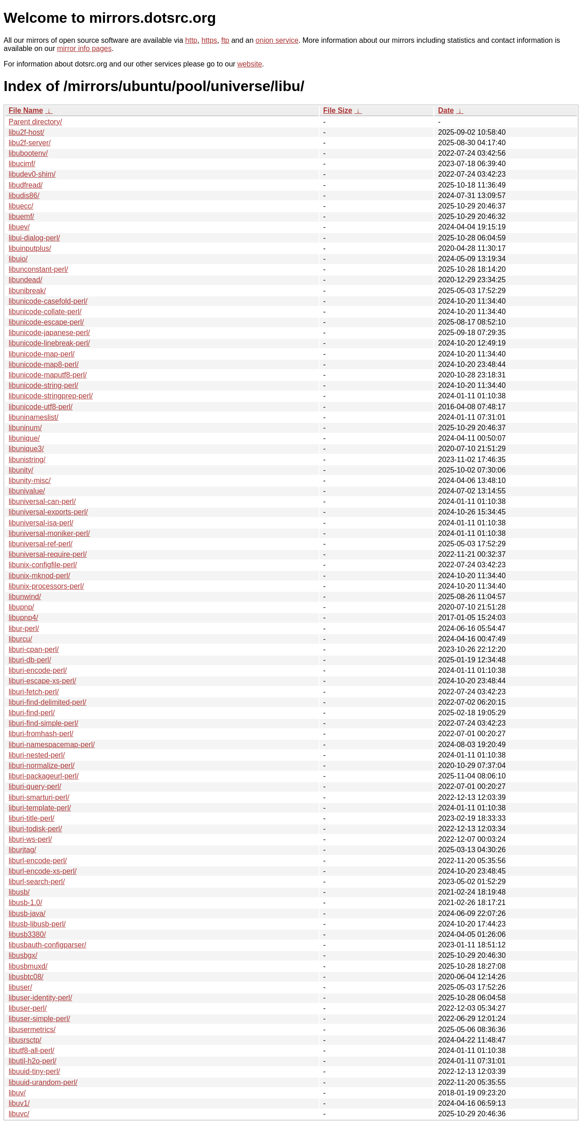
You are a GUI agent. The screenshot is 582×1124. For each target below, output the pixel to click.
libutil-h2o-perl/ (32, 1061)
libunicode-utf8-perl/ (41, 407)
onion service (277, 40)
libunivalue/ (27, 491)
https (209, 40)
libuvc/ (19, 1114)
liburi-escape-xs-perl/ (42, 681)
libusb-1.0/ (25, 902)
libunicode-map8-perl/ (44, 364)
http (191, 40)
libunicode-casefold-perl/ (48, 301)
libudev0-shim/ (32, 174)
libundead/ (25, 280)
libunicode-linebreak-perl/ (49, 343)
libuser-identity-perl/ (40, 998)
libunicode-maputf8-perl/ (48, 375)
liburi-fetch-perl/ (34, 692)
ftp (225, 40)
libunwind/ (25, 596)
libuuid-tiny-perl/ (34, 1071)
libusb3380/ (27, 934)
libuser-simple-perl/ (39, 1018)
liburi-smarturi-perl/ (39, 797)
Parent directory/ (35, 122)
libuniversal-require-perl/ (48, 554)
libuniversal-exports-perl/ (48, 512)
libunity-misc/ (29, 480)
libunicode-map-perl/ (42, 354)
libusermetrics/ (32, 1029)
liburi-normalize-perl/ (42, 765)
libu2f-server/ (29, 143)
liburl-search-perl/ (37, 881)
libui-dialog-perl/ (34, 238)
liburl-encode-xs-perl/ (42, 871)
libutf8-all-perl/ (31, 1050)
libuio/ (18, 259)
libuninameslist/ (33, 417)
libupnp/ (21, 607)
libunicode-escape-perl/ (46, 322)
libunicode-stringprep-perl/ (51, 396)
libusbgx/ (23, 955)
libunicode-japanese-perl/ (49, 332)
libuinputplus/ (30, 248)
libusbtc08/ (26, 977)
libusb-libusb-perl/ (37, 924)
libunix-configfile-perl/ (43, 565)
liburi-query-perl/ (35, 786)
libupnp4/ (23, 617)
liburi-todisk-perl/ (35, 829)
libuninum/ (25, 428)
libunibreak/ (27, 291)
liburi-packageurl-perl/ (44, 776)
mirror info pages (84, 48)
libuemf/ (21, 216)
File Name (26, 110)
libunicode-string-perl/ (43, 385)
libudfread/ (26, 185)
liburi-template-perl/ (40, 808)
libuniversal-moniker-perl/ (49, 533)
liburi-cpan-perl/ (34, 649)
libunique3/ (26, 449)
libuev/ (19, 227)
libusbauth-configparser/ (47, 945)
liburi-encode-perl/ (38, 670)
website (249, 64)
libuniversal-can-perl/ (42, 501)
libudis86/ (24, 195)
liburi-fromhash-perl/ (41, 733)
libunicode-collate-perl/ (45, 311)
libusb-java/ (27, 913)
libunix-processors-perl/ (46, 586)
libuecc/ (21, 206)
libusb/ (19, 892)
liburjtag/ (22, 850)
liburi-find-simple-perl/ (43, 723)
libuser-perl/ (28, 1008)
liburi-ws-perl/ (30, 839)
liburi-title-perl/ (31, 818)
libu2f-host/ (26, 132)
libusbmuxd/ (28, 966)
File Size (337, 110)
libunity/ (21, 470)
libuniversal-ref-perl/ (41, 544)
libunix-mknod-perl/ (39, 576)
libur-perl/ (24, 628)
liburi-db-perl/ (30, 660)
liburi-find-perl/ (32, 713)
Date (446, 110)
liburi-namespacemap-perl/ (52, 744)
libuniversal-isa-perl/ (41, 523)
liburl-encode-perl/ (38, 861)
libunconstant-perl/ (38, 269)
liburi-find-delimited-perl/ (47, 702)
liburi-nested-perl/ (37, 755)
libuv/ (17, 1093)
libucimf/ (22, 164)
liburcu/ (20, 639)
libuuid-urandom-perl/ (43, 1082)
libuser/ (20, 987)
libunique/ (24, 438)
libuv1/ (19, 1103)
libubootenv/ (28, 153)
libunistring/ (27, 459)
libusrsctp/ (25, 1040)
